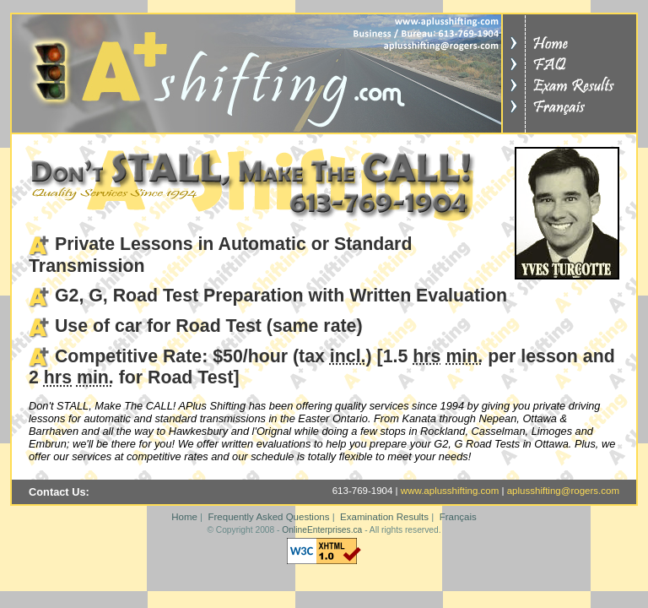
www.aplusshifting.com (450, 491)
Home (184, 517)
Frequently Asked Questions (268, 517)
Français (458, 517)
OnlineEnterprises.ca (322, 530)
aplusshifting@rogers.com (563, 491)
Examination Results (384, 517)
